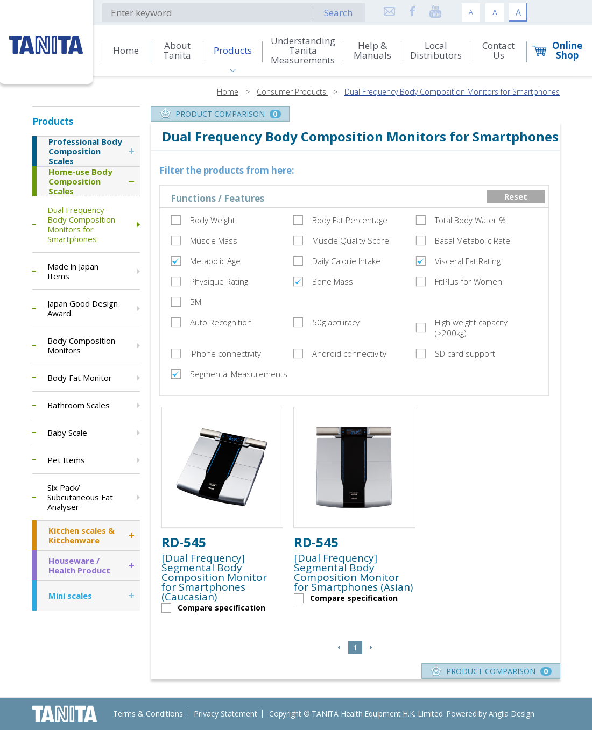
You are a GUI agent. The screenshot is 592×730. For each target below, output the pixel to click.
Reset (515, 196)
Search (338, 12)
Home (227, 92)
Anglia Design (511, 713)
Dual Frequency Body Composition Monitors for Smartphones (452, 92)
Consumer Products (292, 92)
